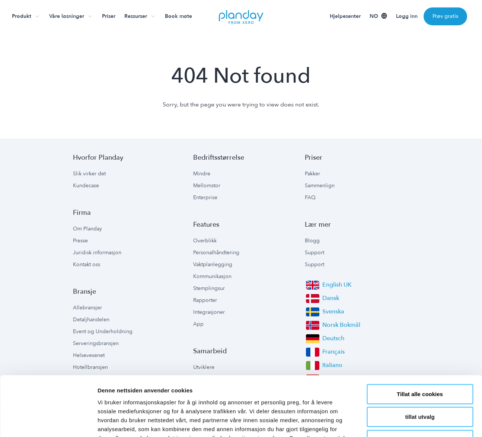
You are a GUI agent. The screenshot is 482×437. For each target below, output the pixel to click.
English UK (337, 285)
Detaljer (396, 422)
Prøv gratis (445, 16)
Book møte (178, 16)
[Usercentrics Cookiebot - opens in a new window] (48, 422)
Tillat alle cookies (420, 339)
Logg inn (407, 16)
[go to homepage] (241, 16)
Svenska (333, 311)
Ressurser (135, 16)
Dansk (330, 298)
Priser (108, 16)
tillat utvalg (419, 362)
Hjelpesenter (345, 16)
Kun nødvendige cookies (420, 385)
